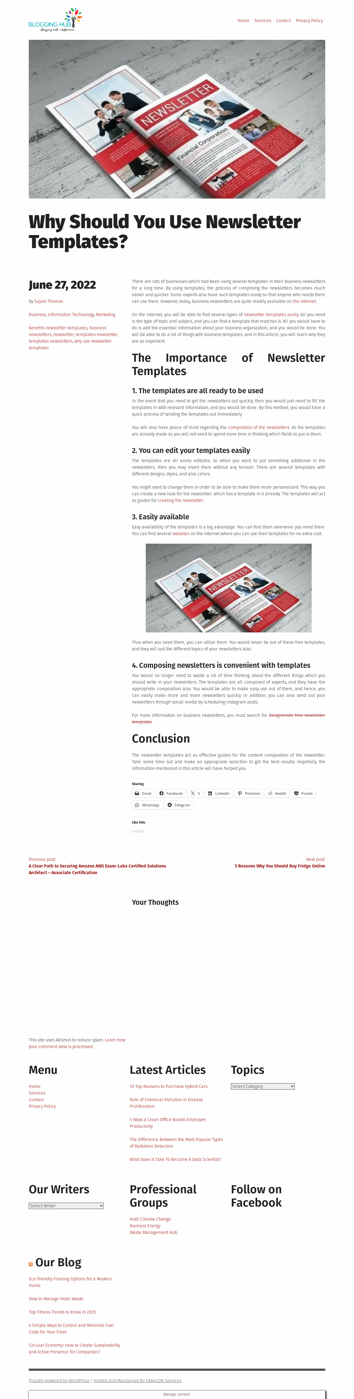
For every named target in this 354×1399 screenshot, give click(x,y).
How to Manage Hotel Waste (56, 1298)
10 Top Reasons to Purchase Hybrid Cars (168, 1086)
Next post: (251, 863)
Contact (283, 20)
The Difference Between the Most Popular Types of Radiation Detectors (176, 1143)
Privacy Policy (309, 20)
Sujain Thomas (48, 301)
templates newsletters (50, 341)
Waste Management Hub (153, 1232)
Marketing (105, 314)
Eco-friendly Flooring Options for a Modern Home (70, 1282)
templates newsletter (96, 334)
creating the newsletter (180, 500)
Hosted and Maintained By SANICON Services (137, 1380)
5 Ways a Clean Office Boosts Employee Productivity (168, 1123)
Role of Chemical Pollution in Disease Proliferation (166, 1103)
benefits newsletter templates (58, 327)
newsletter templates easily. (271, 314)
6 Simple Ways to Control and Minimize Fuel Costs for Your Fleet (71, 1329)
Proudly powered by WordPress (59, 1380)
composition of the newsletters (259, 427)
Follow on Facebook (256, 1196)
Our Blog (58, 1262)
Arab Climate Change (150, 1219)
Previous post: (103, 866)
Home (243, 20)
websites (181, 533)
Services (262, 20)
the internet (304, 301)
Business (37, 314)
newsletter (63, 334)
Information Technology (71, 314)
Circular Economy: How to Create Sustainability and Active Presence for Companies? (74, 1348)
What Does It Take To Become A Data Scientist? (175, 1159)
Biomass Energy (145, 1225)
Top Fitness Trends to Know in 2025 (62, 1312)
